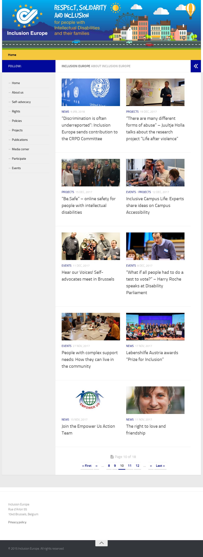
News (65, 111)
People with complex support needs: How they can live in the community (90, 359)
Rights (16, 111)
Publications (20, 140)
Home (12, 55)
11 (129, 466)
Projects (132, 111)
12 (137, 466)
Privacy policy (17, 522)
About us (17, 92)
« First (86, 466)
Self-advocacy (21, 102)
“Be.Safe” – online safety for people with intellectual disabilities (89, 205)
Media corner (20, 149)
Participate (19, 159)
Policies (17, 121)
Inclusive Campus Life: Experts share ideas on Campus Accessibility (155, 205)
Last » (160, 466)
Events (131, 192)
